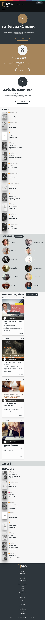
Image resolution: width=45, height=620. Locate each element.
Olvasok (22, 70)
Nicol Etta (11, 125)
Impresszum (22, 607)
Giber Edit (11, 494)
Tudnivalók (22, 578)
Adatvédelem (22, 609)
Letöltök (22, 101)
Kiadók (22, 576)
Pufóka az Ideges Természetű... (13, 548)
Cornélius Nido (12, 145)
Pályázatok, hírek (22, 580)
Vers (22, 588)
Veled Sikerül (12, 208)
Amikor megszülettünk (15, 157)
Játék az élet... (12, 496)
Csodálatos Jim (12, 137)
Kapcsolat (22, 604)
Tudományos (22, 592)
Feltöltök (22, 38)
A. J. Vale (10, 114)
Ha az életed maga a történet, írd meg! (13, 363)
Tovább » (20, 333)
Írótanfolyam (22, 601)
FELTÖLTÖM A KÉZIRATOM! (18, 27)
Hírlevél (22, 613)
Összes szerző (18, 236)
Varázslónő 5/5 (12, 167)
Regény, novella (22, 584)
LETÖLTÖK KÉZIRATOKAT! (19, 90)
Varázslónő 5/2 (12, 228)
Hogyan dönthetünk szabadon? (14, 477)
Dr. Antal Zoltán (12, 474)
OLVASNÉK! (19, 58)
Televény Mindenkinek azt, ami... (15, 148)
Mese (22, 586)
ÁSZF (22, 611)
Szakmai (22, 595)
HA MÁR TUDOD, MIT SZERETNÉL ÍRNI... (9, 404)
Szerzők (22, 573)
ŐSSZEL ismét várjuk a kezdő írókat (12, 322)
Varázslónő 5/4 (12, 178)
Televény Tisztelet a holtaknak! (14, 199)
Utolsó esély (12, 117)
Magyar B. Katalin (13, 206)
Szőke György (12, 545)
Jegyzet (22, 597)
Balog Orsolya (12, 155)
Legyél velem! (12, 127)
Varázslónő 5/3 (12, 218)
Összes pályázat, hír (32, 294)
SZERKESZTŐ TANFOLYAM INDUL (11, 445)
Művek (22, 571)
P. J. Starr (10, 135)
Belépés (39, 2)
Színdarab (22, 590)
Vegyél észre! (12, 188)
